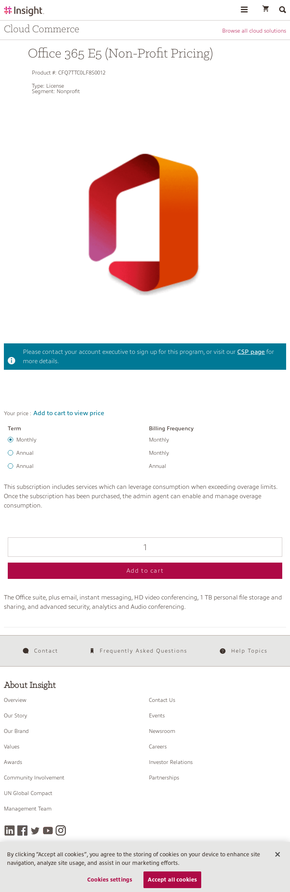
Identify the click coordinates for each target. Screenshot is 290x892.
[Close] (277, 857)
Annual (25, 453)
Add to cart (145, 570)
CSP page (251, 351)
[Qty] (145, 547)
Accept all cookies (172, 883)
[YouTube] (48, 830)
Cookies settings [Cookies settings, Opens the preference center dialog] (109, 883)
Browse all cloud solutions (254, 31)
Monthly (26, 439)
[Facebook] (22, 830)
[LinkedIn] (9, 830)
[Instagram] (60, 830)
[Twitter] (35, 830)
